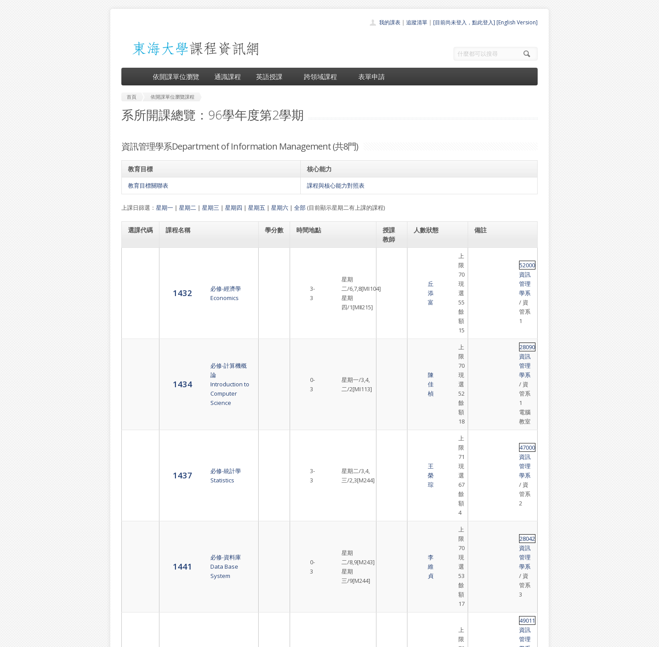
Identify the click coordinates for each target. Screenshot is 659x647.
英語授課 (272, 76)
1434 (137, 291)
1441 (137, 347)
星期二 (187, 208)
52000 (482, 256)
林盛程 (391, 414)
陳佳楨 (391, 291)
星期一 (164, 208)
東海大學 (129, 638)
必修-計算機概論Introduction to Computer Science (199, 291)
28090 (482, 282)
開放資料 (306, 603)
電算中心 (242, 638)
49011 (482, 370)
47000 (482, 317)
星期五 (256, 208)
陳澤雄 (391, 379)
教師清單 (306, 613)
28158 (482, 440)
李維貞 (391, 348)
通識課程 (227, 76)
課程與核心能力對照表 (335, 185)
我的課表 (389, 22)
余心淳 (391, 476)
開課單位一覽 (312, 564)
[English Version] (517, 22)
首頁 (301, 554)
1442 (137, 378)
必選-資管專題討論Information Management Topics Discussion (200, 414)
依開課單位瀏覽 (176, 76)
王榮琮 (391, 322)
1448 (137, 444)
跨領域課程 (323, 76)
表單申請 (371, 76)
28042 (482, 343)
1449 (137, 475)
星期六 (279, 208)
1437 (137, 321)
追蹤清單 (416, 22)
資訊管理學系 (509, 256)
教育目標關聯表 (148, 185)
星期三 (210, 208)
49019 (482, 466)
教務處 (270, 638)
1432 (137, 260)
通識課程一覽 (312, 574)
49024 (482, 410)
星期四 (233, 208)
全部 (300, 208)
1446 (137, 414)
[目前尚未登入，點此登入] (464, 22)
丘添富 (391, 261)
